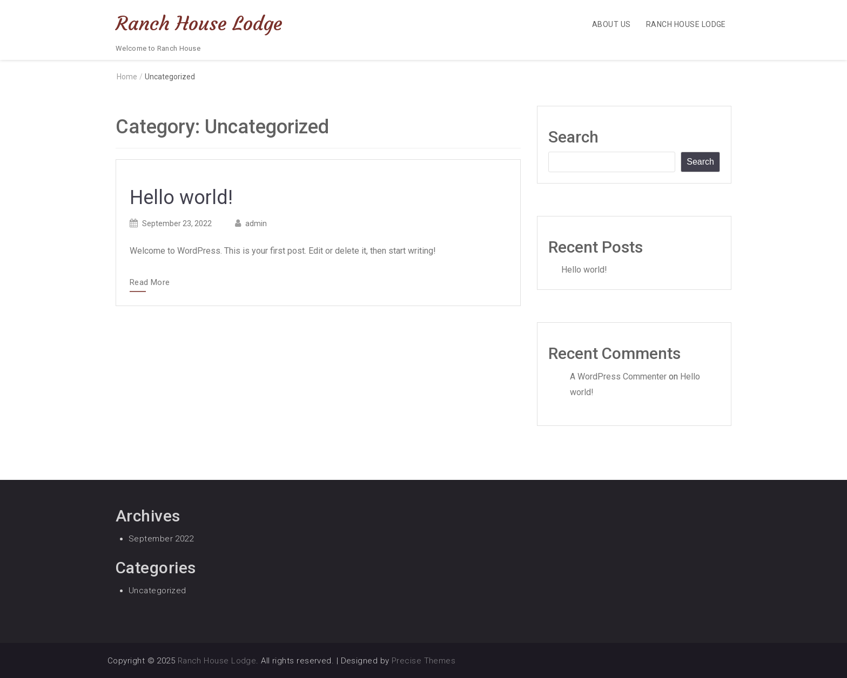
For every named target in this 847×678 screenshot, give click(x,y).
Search (573, 136)
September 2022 (161, 539)
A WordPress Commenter (618, 376)
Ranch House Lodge (199, 23)
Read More (150, 283)
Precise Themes (423, 661)
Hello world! (181, 197)
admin (256, 223)
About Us (611, 24)
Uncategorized (157, 590)
